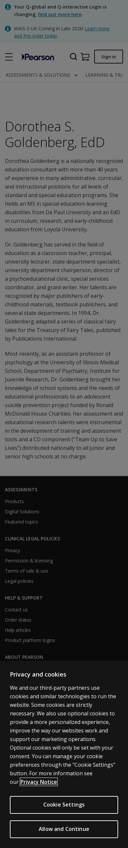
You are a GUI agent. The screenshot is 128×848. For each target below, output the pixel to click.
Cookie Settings (64, 806)
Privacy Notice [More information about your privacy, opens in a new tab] (38, 783)
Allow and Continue (64, 831)
